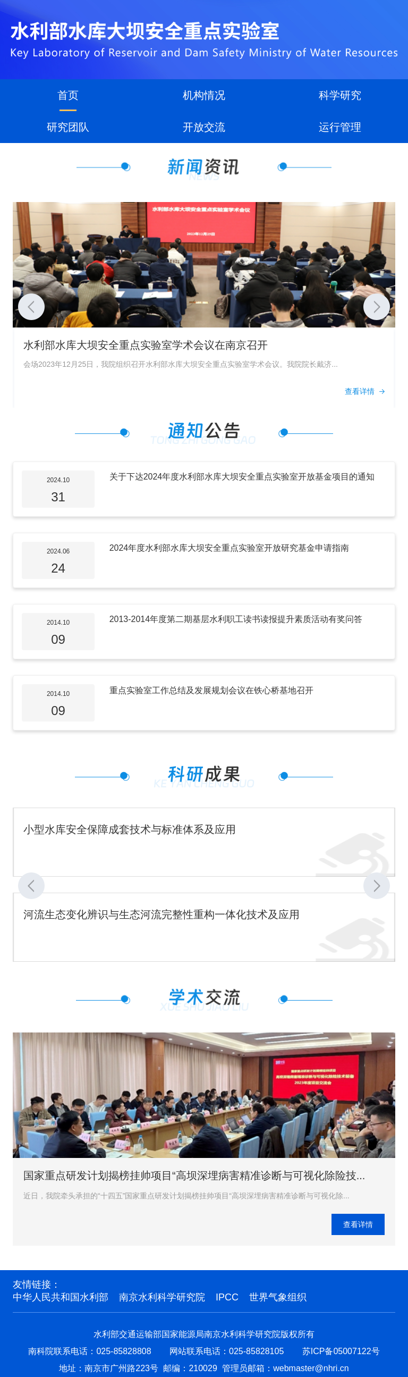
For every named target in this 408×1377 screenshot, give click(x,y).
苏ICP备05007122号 (341, 1351)
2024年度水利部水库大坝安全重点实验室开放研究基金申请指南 (229, 547)
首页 (68, 95)
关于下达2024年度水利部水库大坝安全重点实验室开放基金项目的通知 (242, 476)
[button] (31, 306)
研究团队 (68, 127)
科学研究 (340, 95)
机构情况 (204, 95)
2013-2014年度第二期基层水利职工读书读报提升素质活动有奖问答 (236, 619)
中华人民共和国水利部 (60, 1297)
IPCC (227, 1297)
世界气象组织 (278, 1297)
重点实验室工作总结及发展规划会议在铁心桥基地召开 (211, 690)
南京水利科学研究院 (162, 1297)
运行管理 (340, 127)
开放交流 (204, 127)
